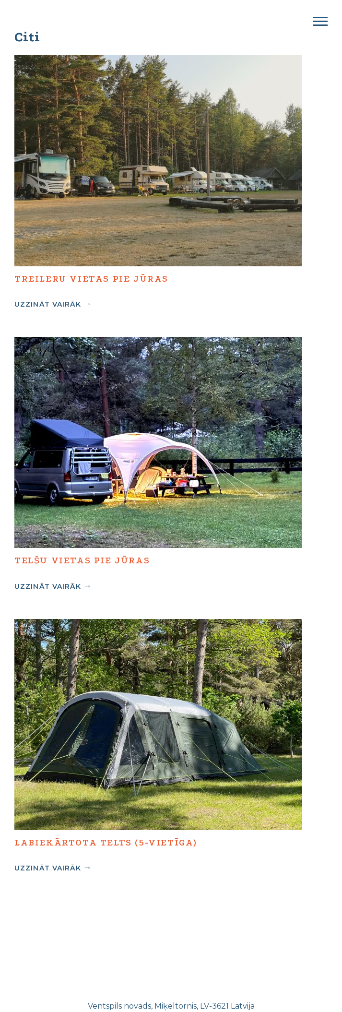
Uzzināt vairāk (47, 304)
